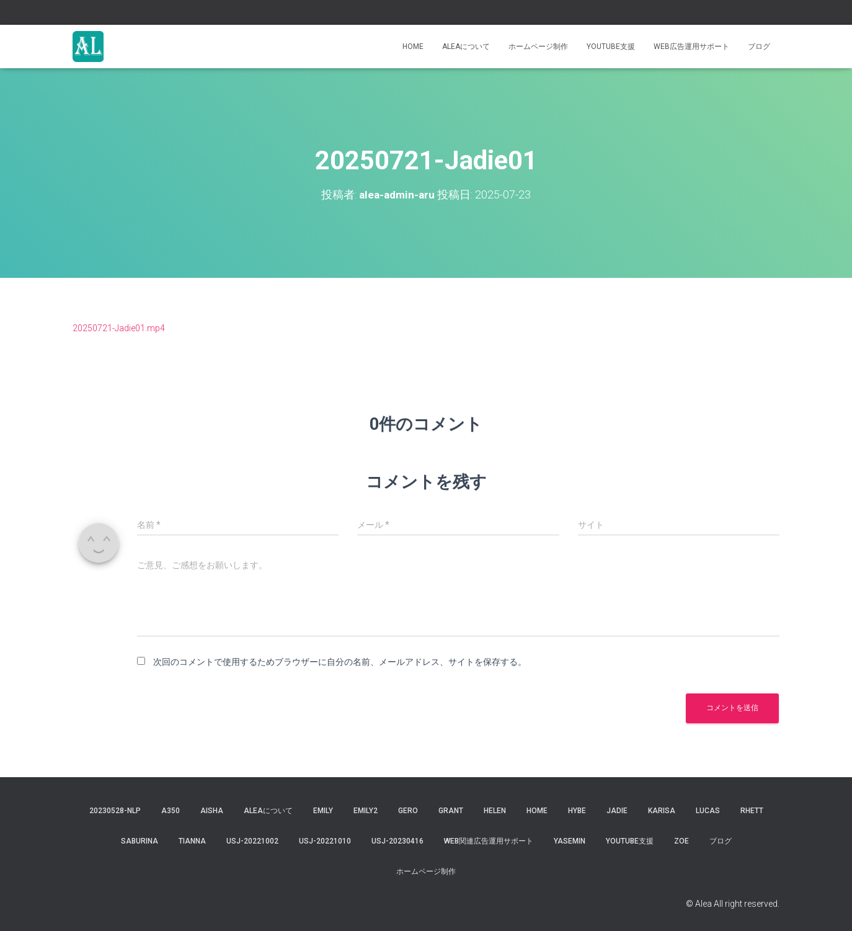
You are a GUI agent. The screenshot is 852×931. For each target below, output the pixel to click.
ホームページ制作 (538, 46)
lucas (708, 810)
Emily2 (365, 810)
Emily (323, 810)
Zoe (681, 841)
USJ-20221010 (325, 841)
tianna (192, 841)
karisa (661, 810)
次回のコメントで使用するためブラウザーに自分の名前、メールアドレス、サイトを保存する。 (339, 662)
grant (450, 810)
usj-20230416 (397, 841)
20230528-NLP (115, 810)
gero (408, 810)
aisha (211, 810)
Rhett (751, 810)
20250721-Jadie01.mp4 (119, 328)
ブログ (759, 46)
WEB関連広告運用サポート (488, 841)
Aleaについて (466, 46)
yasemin (569, 841)
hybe (577, 810)
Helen (495, 810)
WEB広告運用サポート (691, 46)
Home (413, 46)
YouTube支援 (611, 46)
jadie (617, 810)
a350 (170, 810)
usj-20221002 (252, 841)
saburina (139, 841)
